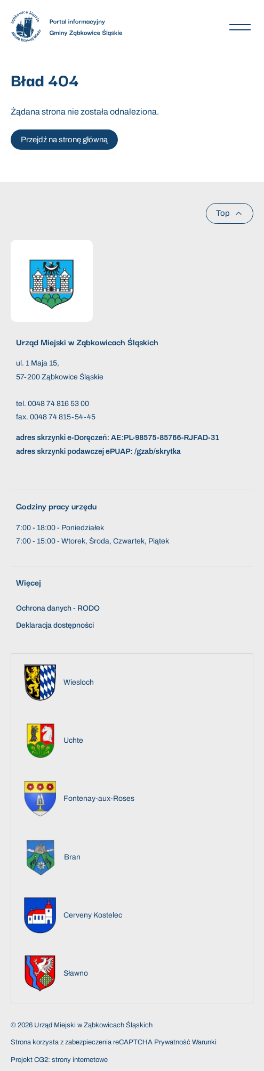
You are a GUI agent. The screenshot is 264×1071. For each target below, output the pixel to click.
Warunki (204, 1042)
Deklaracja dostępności (55, 625)
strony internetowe (80, 1060)
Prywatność (172, 1042)
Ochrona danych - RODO (58, 608)
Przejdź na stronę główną (64, 139)
